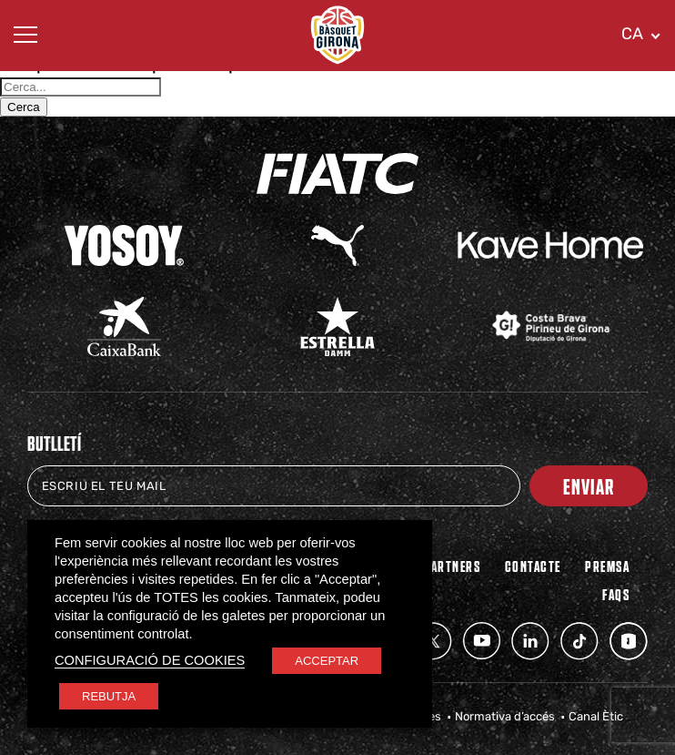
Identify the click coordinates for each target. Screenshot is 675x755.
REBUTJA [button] (109, 696)
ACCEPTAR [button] (326, 661)
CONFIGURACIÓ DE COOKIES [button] (150, 660)
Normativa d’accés (505, 716)
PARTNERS (451, 565)
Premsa (607, 565)
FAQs (616, 594)
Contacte (533, 565)
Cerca (23, 107)
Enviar (588, 486)
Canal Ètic (596, 716)
